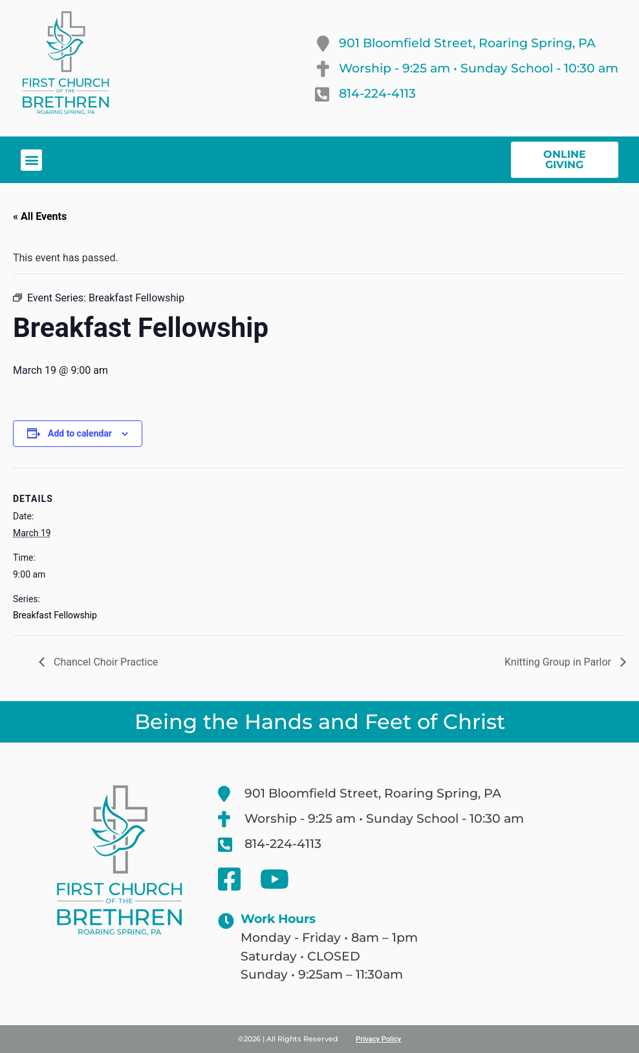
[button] (31, 160)
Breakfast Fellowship (55, 615)
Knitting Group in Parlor (559, 662)
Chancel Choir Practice (104, 662)
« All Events (40, 216)
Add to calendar (80, 433)
